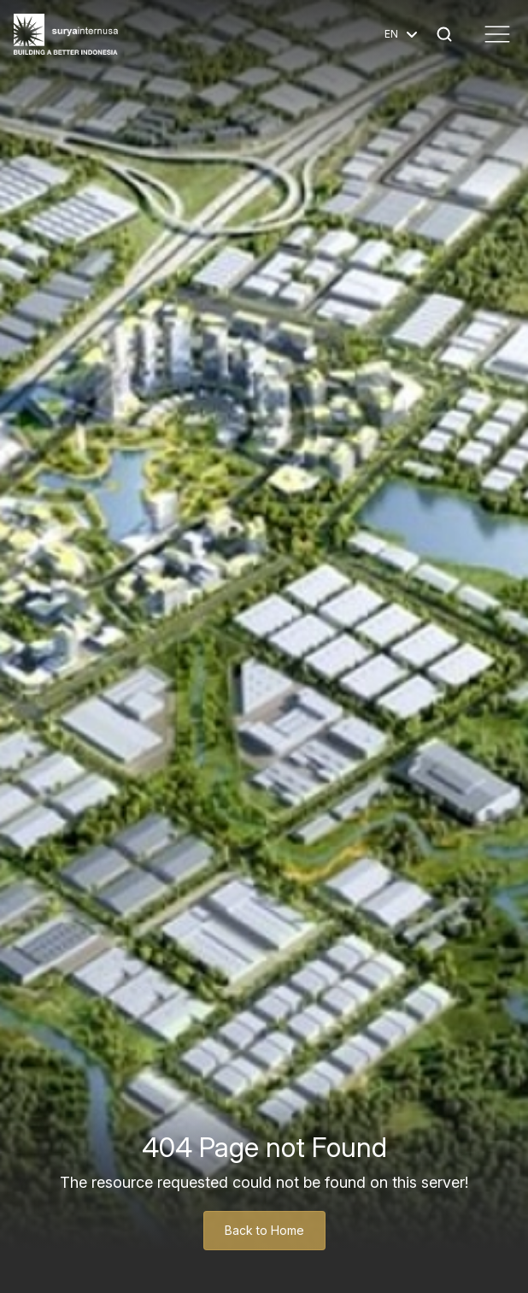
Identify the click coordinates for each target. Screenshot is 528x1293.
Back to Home (264, 1230)
